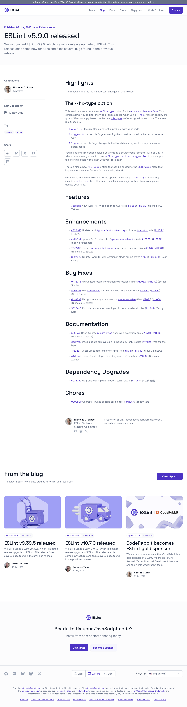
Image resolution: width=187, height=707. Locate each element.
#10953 (154, 256)
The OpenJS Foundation (42, 699)
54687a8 (76, 290)
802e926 (76, 256)
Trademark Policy (63, 691)
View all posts (170, 476)
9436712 (76, 281)
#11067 (136, 380)
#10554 (159, 230)
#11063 (157, 332)
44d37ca (76, 356)
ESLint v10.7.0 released (90, 543)
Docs (112, 10)
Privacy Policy (79, 699)
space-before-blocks (123, 239)
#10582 (144, 290)
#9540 (147, 332)
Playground (137, 10)
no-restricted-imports (103, 248)
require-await (104, 332)
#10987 (155, 290)
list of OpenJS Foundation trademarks (148, 691)
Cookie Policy (160, 699)
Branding (24, 699)
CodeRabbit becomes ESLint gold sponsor (150, 545)
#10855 (132, 205)
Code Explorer (156, 10)
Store (123, 10)
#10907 (157, 239)
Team (92, 10)
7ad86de (76, 205)
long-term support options (141, 2)
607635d (76, 380)
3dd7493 (76, 341)
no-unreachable (127, 299)
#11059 (147, 341)
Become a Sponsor (103, 647)
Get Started (79, 647)
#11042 (139, 350)
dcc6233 (76, 299)
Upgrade (112, 2)
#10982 (141, 281)
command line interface (144, 111)
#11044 (150, 308)
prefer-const (93, 290)
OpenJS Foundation (31, 688)
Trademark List (82, 691)
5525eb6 (76, 308)
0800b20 (76, 401)
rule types (116, 118)
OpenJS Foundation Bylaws (101, 699)
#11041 (128, 350)
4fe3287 (76, 350)
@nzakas (18, 90)
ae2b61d (76, 239)
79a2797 (76, 248)
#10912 (142, 205)
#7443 (144, 256)
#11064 (159, 248)
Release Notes (47, 27)
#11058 (157, 299)
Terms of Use (63, 699)
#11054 (130, 401)
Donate (176, 10)
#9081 (146, 299)
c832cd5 (76, 230)
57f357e (75, 332)
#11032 (152, 281)
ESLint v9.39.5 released (30, 543)
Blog (102, 10)
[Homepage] (11, 10)
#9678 (149, 248)
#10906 (146, 239)
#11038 (143, 356)
